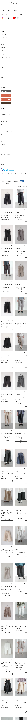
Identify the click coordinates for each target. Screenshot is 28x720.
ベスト (2, 134)
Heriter (3, 47)
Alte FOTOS (5, 14)
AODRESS (4, 34)
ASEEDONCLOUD (6, 37)
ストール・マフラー (5, 148)
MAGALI (3, 54)
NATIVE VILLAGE (6, 57)
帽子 (2, 151)
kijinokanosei (5, 50)
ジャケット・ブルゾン (6, 114)
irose (2, 80)
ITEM (14, 14)
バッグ (2, 164)
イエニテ (16, 10)
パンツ (16, 173)
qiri (2, 67)
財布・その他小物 (5, 154)
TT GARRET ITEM (9, 173)
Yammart (3, 84)
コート (2, 111)
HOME (21, 14)
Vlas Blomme (5, 74)
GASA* (3, 44)
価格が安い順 (9, 181)
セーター (3, 124)
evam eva (4, 40)
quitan (3, 70)
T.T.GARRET (6, 10)
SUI (2, 77)
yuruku (3, 87)
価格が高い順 (16, 181)
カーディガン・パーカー (6, 128)
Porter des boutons (7, 64)
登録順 (7, 183)
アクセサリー (4, 158)
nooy (2, 60)
